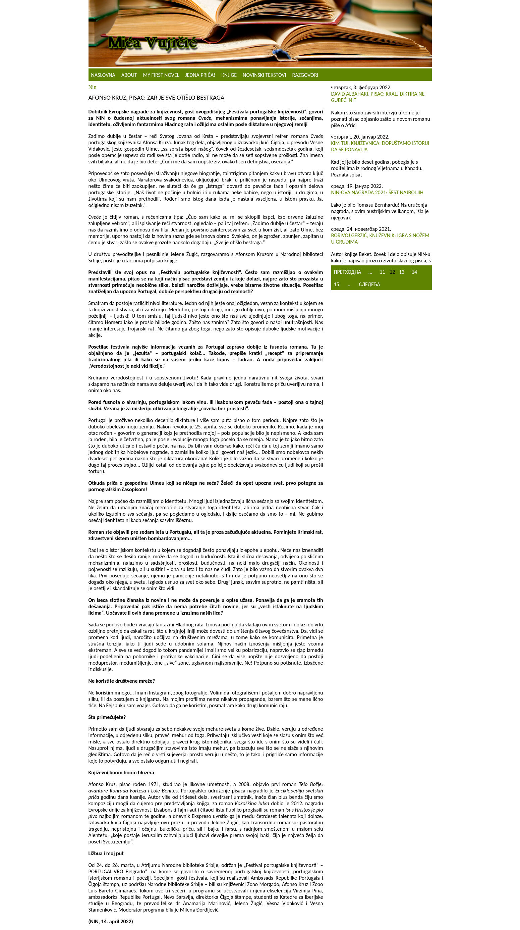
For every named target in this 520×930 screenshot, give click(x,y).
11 (382, 272)
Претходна (347, 272)
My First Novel (161, 75)
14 (414, 272)
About (129, 75)
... (370, 272)
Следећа (369, 284)
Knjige (229, 75)
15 (336, 284)
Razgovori (305, 75)
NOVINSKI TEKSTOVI (264, 75)
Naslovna (103, 75)
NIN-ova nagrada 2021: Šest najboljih (377, 192)
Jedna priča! (200, 75)
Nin (93, 87)
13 (401, 272)
